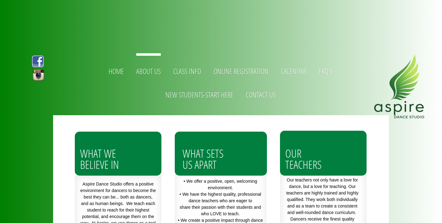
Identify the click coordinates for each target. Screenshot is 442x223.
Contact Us (261, 95)
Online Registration (241, 71)
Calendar (293, 71)
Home (116, 71)
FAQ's (326, 71)
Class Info (187, 71)
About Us (148, 71)
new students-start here (199, 95)
